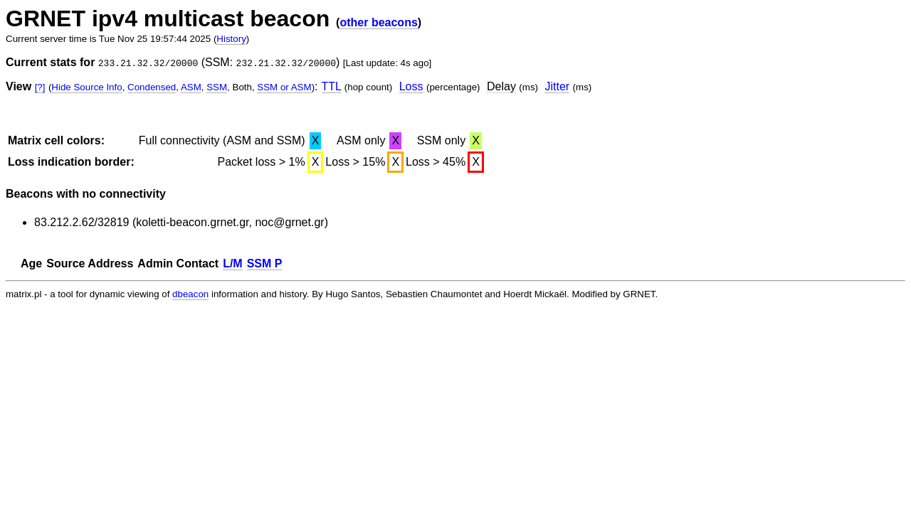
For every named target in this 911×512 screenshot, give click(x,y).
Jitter (556, 86)
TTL (332, 86)
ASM (191, 87)
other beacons (378, 22)
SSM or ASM (284, 87)
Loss (411, 86)
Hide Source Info (86, 87)
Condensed (151, 87)
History (231, 38)
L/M (233, 263)
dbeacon (190, 294)
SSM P (265, 263)
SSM (216, 87)
